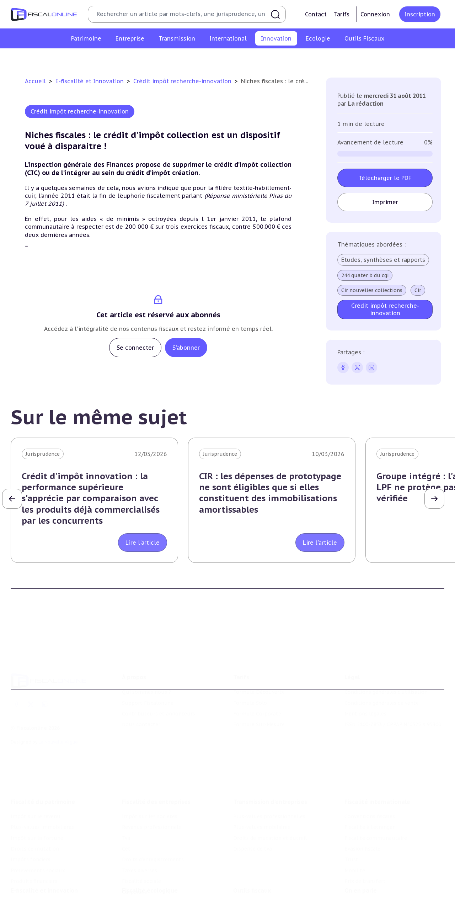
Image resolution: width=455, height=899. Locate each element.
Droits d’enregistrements (153, 828)
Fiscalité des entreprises (156, 770)
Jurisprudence (43, 454)
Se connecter (135, 347)
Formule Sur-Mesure (259, 702)
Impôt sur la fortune (37, 807)
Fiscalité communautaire (375, 807)
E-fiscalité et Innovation (90, 81)
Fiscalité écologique (150, 866)
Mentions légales (365, 691)
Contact (316, 14)
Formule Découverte (259, 669)
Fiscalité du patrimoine (43, 770)
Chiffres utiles (251, 881)
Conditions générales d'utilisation (386, 669)
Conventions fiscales (369, 785)
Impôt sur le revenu (35, 785)
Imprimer (385, 202)
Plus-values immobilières (42, 796)
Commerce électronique (282, 58)
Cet (126, 818)
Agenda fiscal (249, 892)
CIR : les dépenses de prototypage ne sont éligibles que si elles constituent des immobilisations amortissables (270, 493)
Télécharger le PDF (385, 177)
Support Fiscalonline (147, 680)
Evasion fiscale (362, 818)
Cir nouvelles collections (371, 290)
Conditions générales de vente (381, 680)
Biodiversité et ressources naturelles (167, 892)
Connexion (375, 14)
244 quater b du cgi (365, 275)
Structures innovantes (160, 58)
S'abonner (186, 347)
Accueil (35, 81)
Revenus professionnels (151, 796)
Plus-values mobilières (261, 796)
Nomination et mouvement (378, 881)
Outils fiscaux (252, 866)
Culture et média (342, 58)
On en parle (360, 866)
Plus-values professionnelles (269, 785)
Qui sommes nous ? (146, 669)
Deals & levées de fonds (374, 892)
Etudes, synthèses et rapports (383, 259)
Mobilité (354, 839)
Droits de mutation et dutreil (270, 807)
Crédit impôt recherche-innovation (80, 58)
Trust (351, 828)
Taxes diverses (139, 839)
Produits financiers (34, 850)
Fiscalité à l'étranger (369, 796)
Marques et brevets (220, 58)
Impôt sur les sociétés (149, 785)
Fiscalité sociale (141, 850)
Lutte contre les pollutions (156, 881)
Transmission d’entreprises (270, 770)
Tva (126, 807)
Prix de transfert (365, 850)
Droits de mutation (35, 818)
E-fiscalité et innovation (44, 866)
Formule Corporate (257, 691)
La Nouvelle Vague (58, 719)
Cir (417, 290)
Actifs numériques (395, 58)
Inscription (420, 14)
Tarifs (341, 14)
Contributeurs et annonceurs (158, 691)
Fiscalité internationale (377, 770)
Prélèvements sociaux (38, 839)
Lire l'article (142, 542)
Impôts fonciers (30, 828)
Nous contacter (141, 702)
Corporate (134, 861)
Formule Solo (250, 680)
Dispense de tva (252, 818)
